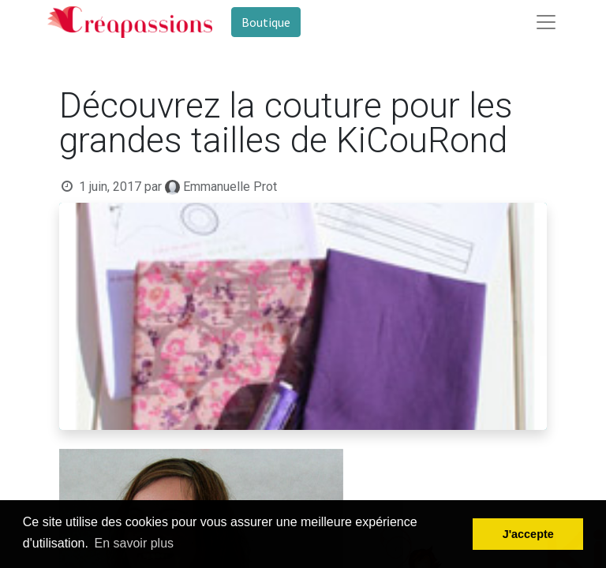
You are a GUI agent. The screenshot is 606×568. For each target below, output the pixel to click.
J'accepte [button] (528, 534)
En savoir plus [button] (134, 543)
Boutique (265, 22)
